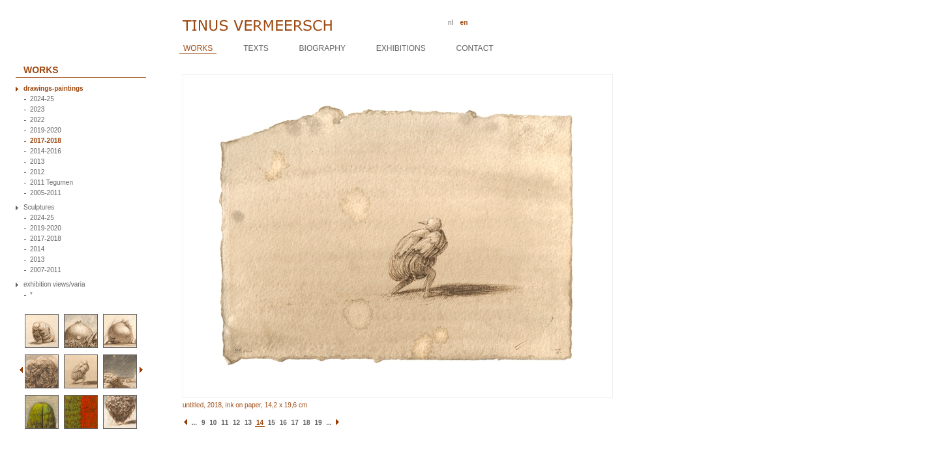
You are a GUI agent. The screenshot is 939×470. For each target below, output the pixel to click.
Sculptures (38, 207)
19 (317, 422)
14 (259, 422)
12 (236, 422)
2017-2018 (45, 141)
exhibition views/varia (54, 284)
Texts (256, 48)
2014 (37, 249)
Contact (475, 48)
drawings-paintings (53, 89)
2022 (37, 120)
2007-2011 (45, 270)
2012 (37, 172)
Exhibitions (401, 48)
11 (224, 422)
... (194, 422)
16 (283, 422)
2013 (37, 162)
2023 (37, 109)
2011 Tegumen (51, 183)
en (464, 22)
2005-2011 (45, 193)
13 (248, 422)
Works (198, 48)
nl (450, 22)
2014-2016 (45, 151)
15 (271, 422)
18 (306, 422)
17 (295, 422)
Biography (322, 48)
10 (212, 422)
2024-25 (42, 99)
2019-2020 (45, 130)
